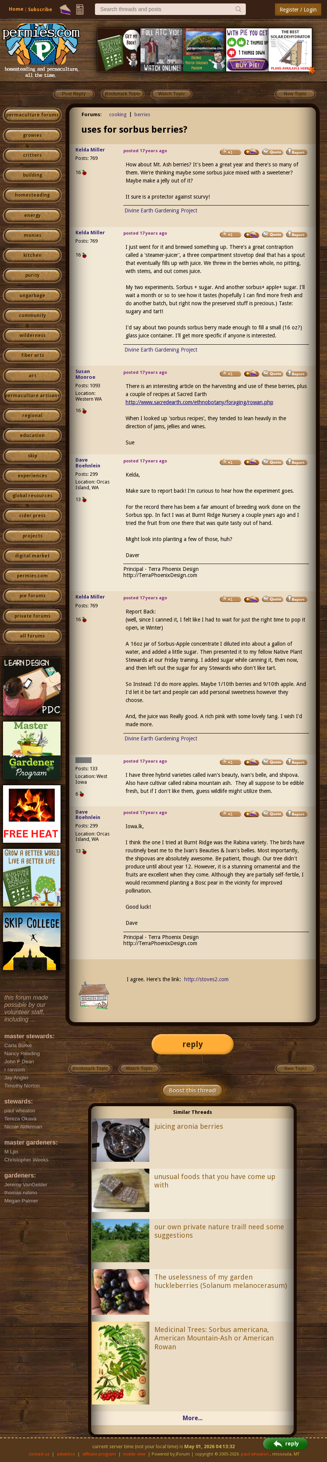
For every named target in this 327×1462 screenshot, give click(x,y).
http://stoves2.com (206, 979)
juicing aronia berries (188, 1126)
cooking (118, 114)
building (32, 175)
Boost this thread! (192, 1090)
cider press (32, 515)
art (32, 375)
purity (32, 275)
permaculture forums (32, 115)
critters (32, 155)
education (32, 435)
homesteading (32, 195)
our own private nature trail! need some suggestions (219, 1231)
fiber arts (32, 355)
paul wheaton (255, 1454)
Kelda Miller (90, 150)
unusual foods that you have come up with (214, 1181)
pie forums (33, 596)
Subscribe (40, 9)
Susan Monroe (85, 374)
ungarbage (32, 295)
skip (32, 456)
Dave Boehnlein (87, 463)
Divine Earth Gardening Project (160, 210)
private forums (33, 616)
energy (32, 215)
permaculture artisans (32, 395)
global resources (32, 495)
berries (142, 114)
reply (192, 1044)
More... (193, 1418)
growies (32, 135)
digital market (32, 556)
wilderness (33, 335)
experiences (32, 476)
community (32, 315)
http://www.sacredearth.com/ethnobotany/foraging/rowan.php (199, 402)
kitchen (32, 255)
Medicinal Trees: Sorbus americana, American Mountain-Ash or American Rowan (214, 1338)
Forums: (92, 114)
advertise (66, 1454)
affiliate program (99, 1454)
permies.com (32, 576)
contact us (39, 1454)
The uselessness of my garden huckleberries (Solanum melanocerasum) (220, 1281)
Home (16, 9)
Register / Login (298, 10)
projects (33, 536)
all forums (32, 636)
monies (32, 235)
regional (32, 415)
